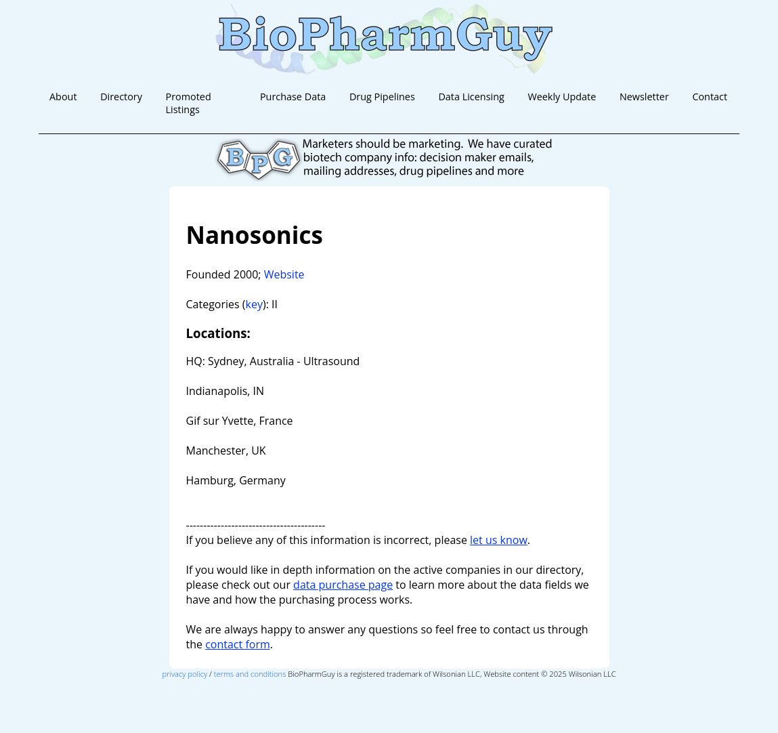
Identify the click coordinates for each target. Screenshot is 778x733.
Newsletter (644, 96)
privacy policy (184, 674)
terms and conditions (250, 674)
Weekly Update (561, 96)
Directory (121, 96)
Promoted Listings (188, 103)
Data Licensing (471, 96)
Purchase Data (293, 96)
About (63, 96)
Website (284, 274)
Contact (709, 96)
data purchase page (343, 584)
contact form (237, 644)
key (254, 304)
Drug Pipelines (382, 96)
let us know (498, 539)
